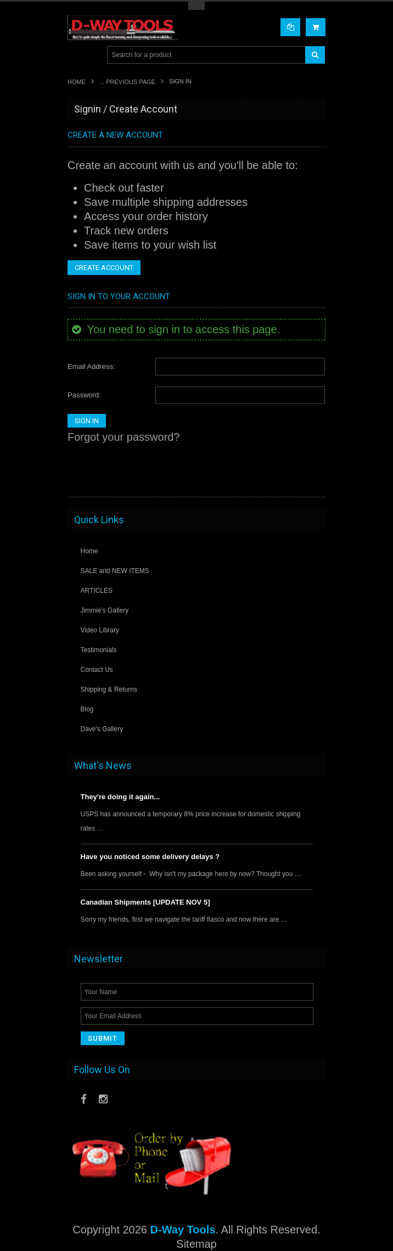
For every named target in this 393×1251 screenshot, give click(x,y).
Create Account (104, 267)
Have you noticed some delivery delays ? (150, 856)
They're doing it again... (120, 797)
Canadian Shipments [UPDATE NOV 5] (145, 902)
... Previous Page (127, 81)
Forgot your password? (124, 437)
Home (77, 81)
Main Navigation (77, 55)
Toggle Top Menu (196, 6)
